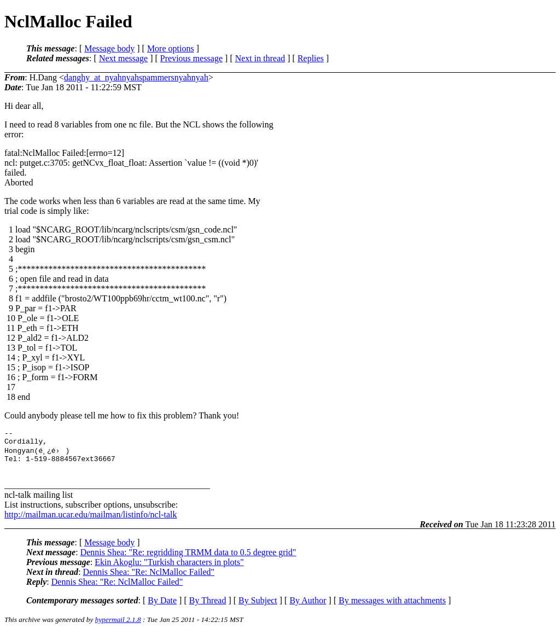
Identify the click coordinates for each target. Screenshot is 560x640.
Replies (311, 58)
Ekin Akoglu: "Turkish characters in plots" (169, 569)
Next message (123, 58)
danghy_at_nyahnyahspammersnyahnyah (136, 77)
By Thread (207, 607)
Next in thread (260, 58)
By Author (307, 607)
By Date (162, 607)
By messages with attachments (392, 607)
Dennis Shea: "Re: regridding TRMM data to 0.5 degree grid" (188, 559)
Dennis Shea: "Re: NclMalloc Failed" (149, 579)
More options (170, 48)
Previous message (191, 58)
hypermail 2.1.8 (118, 626)
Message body (109, 48)
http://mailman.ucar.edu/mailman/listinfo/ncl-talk (90, 521)
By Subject (257, 607)
